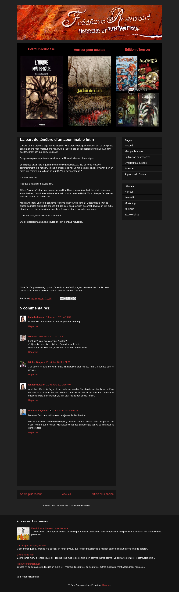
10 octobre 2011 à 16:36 (58, 317)
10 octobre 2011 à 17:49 (50, 336)
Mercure (32, 336)
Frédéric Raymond (38, 410)
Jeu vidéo (130, 197)
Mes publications (134, 151)
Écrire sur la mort (25, 554)
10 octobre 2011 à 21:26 (58, 362)
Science (129, 168)
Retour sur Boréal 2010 (28, 563)
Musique (129, 209)
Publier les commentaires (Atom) (73, 505)
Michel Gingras (36, 362)
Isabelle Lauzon (36, 317)
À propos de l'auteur (136, 174)
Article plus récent (31, 494)
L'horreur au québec (136, 162)
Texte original (132, 214)
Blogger (106, 585)
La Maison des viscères (137, 157)
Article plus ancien (102, 494)
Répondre (33, 326)
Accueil (66, 494)
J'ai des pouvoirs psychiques (31, 545)
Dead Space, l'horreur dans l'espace (49, 528)
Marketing (130, 203)
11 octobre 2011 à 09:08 (65, 410)
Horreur (129, 191)
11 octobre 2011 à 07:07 (58, 384)
